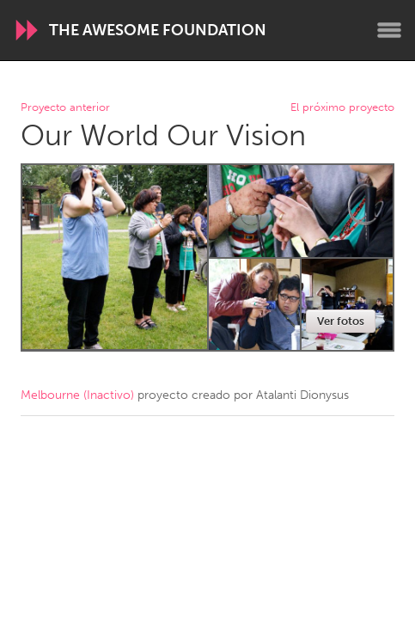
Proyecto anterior (65, 107)
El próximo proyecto (342, 107)
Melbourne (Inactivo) (77, 395)
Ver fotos (340, 321)
